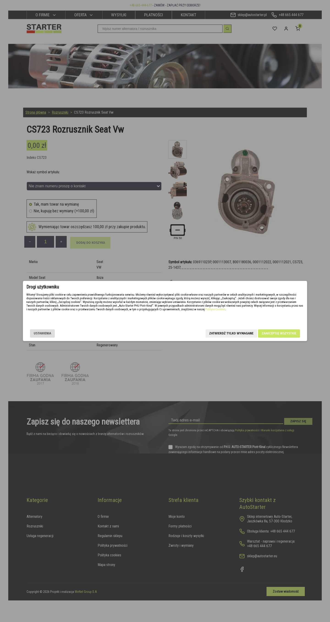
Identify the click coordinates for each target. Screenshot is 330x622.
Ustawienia (72, 333)
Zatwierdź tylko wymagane (201, 333)
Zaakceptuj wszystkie (248, 333)
